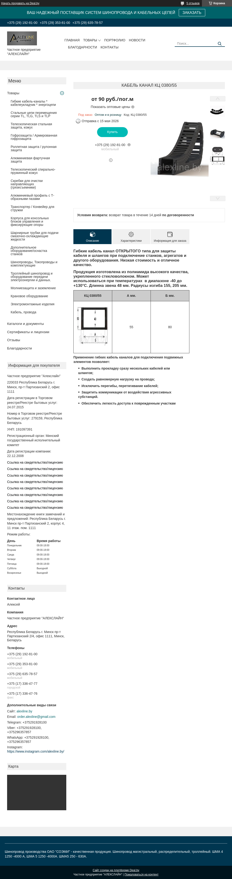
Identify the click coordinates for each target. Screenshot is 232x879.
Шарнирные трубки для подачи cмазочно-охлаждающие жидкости (34, 236)
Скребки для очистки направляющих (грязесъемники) (27, 184)
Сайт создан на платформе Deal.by (116, 870)
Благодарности (82, 47)
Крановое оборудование (29, 296)
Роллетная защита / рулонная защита (34, 148)
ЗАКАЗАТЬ (192, 13)
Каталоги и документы (25, 324)
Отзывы (13, 340)
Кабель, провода (23, 312)
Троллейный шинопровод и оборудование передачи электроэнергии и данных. (32, 276)
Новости (137, 40)
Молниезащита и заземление (33, 288)
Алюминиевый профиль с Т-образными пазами (32, 197)
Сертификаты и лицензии (28, 332)
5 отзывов (193, 3)
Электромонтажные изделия (32, 304)
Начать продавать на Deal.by (20, 3)
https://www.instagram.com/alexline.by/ (35, 751)
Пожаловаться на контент (141, 874)
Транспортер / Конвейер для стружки (32, 208)
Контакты (110, 47)
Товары (90, 40)
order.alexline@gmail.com (36, 717)
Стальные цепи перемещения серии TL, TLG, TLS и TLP (34, 114)
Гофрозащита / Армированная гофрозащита (34, 137)
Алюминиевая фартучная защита (30, 159)
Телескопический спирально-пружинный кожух (33, 171)
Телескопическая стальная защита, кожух (31, 125)
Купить (112, 132)
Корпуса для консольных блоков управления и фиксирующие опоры (30, 221)
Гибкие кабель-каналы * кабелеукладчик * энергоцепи (33, 103)
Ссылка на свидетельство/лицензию (35, 462)
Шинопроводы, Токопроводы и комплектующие (34, 263)
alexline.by (24, 711)
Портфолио (114, 40)
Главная (72, 40)
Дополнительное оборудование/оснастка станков (29, 251)
